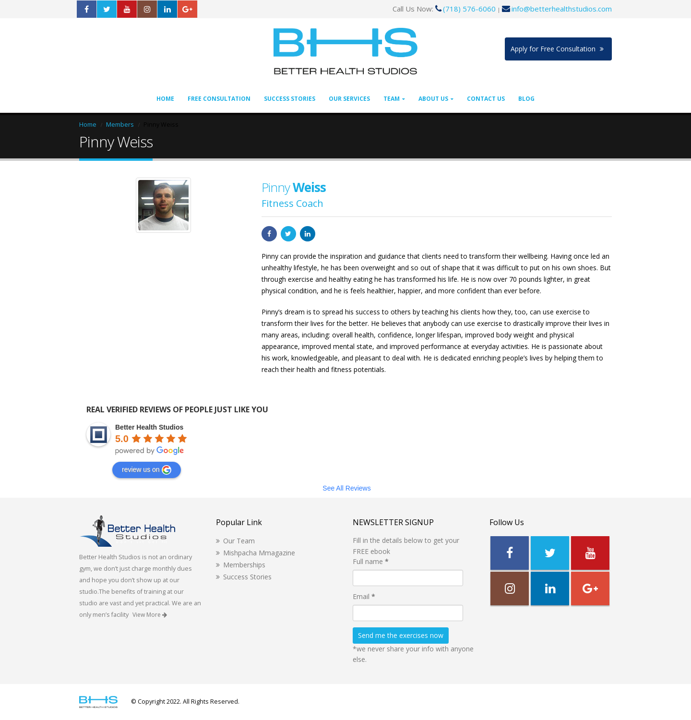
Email (364, 596)
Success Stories (289, 99)
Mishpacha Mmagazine (259, 552)
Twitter (288, 233)
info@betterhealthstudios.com (562, 8)
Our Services (349, 99)
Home (165, 99)
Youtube (590, 553)
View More (149, 615)
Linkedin (550, 588)
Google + (590, 588)
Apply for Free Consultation (557, 48)
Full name (371, 561)
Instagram (509, 588)
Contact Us (486, 99)
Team (391, 99)
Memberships (244, 564)
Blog (526, 99)
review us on (146, 470)
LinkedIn (307, 233)
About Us (433, 99)
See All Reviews (346, 488)
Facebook (269, 233)
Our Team (239, 540)
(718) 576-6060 (469, 8)
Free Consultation (219, 99)
